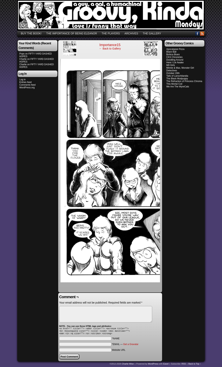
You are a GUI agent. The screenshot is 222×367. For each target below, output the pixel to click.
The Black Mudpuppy (177, 78)
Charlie (23, 59)
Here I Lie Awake (175, 62)
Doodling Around (174, 59)
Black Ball (171, 51)
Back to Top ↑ (194, 365)
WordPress (153, 365)
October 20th (173, 73)
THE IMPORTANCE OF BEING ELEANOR (71, 33)
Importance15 (109, 45)
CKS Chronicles (174, 57)
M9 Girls (170, 65)
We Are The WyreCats (177, 86)
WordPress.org (27, 87)
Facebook (197, 33)
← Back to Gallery (110, 48)
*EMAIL (125, 345)
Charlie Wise (128, 365)
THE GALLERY (152, 33)
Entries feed (25, 82)
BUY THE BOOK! (31, 33)
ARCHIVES (131, 33)
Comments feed (27, 85)
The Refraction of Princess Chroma (184, 81)
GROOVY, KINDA (111, 16)
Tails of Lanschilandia (177, 76)
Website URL (118, 351)
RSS (202, 33)
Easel (166, 365)
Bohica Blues (173, 54)
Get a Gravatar (130, 345)
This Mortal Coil (174, 84)
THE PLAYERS (111, 33)
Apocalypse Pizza (175, 49)
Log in (22, 79)
